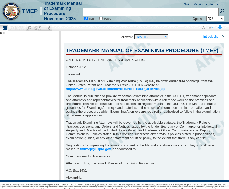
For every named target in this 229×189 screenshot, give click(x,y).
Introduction (212, 36)
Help (212, 4)
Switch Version (194, 4)
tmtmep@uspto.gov (95, 149)
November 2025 (60, 18)
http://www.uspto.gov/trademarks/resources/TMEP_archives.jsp (115, 89)
